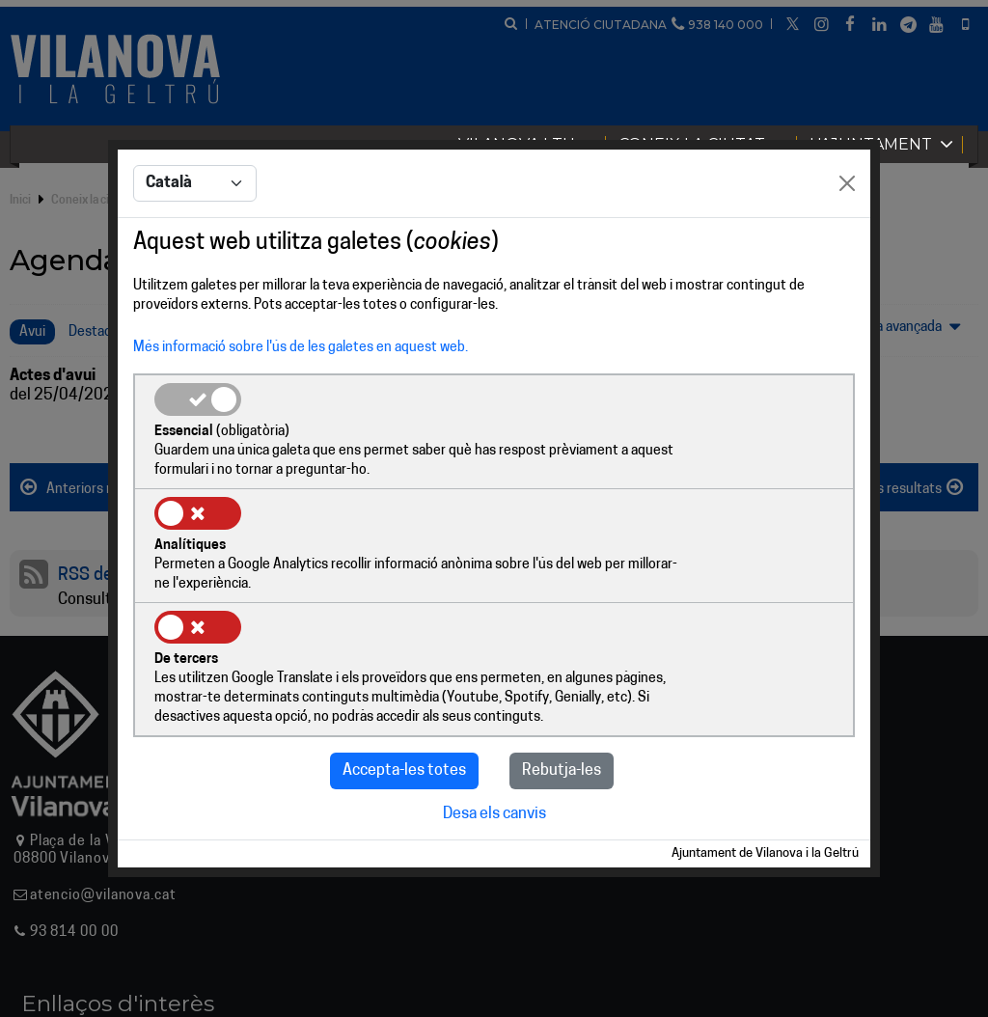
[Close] (847, 243)
